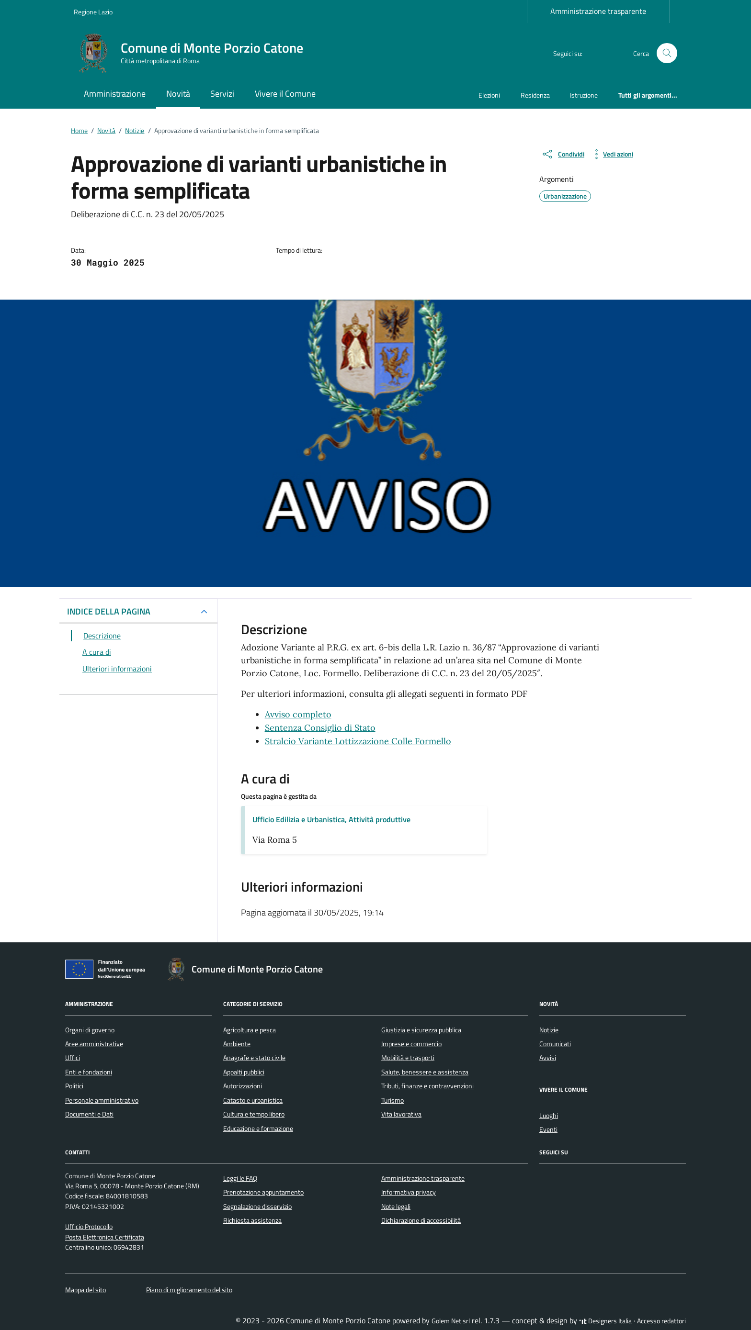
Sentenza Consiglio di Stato (320, 727)
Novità (178, 93)
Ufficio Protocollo (89, 1226)
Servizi (222, 93)
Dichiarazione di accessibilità (421, 1220)
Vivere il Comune (285, 93)
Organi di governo (89, 1030)
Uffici (72, 1057)
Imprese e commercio (411, 1044)
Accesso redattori (661, 1321)
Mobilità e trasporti (407, 1057)
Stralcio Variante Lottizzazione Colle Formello (358, 741)
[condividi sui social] (562, 154)
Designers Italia (605, 1321)
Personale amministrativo (101, 1100)
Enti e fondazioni (88, 1072)
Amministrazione (115, 93)
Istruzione (584, 95)
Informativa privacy (408, 1192)
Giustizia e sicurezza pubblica (421, 1030)
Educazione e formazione (258, 1128)
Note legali (395, 1206)
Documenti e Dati (89, 1114)
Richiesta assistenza (252, 1220)
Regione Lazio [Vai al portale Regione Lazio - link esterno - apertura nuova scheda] (93, 12)
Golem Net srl (451, 1321)
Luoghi (548, 1115)
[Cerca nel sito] (667, 53)
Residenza (535, 95)
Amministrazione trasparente (598, 11)
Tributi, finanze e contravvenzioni (427, 1086)
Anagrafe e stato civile (254, 1057)
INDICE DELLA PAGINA (108, 611)
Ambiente (236, 1044)
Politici (74, 1086)
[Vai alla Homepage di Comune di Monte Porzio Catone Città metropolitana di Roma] (194, 53)
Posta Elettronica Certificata (104, 1237)
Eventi (548, 1129)
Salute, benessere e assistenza (424, 1072)
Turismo (392, 1100)
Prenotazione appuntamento (263, 1192)
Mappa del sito (85, 1290)
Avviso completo (298, 714)
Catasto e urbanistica (253, 1100)
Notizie (548, 1030)
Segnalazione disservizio (257, 1206)
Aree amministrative (94, 1044)
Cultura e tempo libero (253, 1114)
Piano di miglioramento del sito (189, 1290)
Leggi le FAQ (240, 1178)
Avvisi (547, 1057)
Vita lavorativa (401, 1114)
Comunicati (555, 1044)
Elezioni (489, 95)
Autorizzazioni (242, 1086)
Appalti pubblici (243, 1072)
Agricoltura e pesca (249, 1030)
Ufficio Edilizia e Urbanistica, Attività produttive (331, 819)
